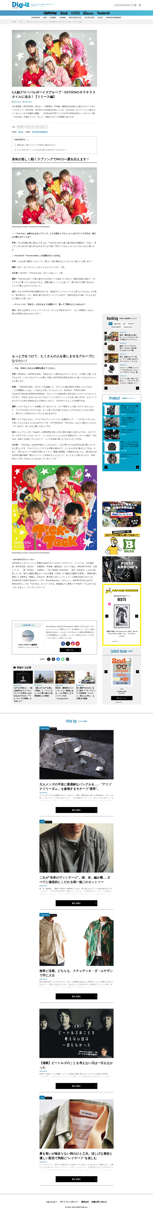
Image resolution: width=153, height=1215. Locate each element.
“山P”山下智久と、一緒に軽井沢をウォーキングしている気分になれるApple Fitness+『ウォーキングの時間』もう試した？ (22, 694)
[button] (105, 388)
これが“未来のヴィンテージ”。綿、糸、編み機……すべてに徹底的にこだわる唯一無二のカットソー (75, 880)
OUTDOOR (89, 18)
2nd (124, 324)
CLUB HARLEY (116, 327)
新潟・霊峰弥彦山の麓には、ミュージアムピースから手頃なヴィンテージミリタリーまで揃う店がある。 (129, 337)
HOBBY (53, 18)
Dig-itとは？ (51, 1202)
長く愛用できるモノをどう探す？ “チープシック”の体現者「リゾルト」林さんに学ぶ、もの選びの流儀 (85, 693)
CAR (45, 18)
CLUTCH (131, 324)
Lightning (117, 324)
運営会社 (85, 1202)
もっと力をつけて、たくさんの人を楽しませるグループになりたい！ (40, 150)
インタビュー (42, 127)
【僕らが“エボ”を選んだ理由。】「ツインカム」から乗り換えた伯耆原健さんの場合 (43, 692)
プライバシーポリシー (69, 1202)
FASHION (36, 18)
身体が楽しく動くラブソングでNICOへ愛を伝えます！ (35, 145)
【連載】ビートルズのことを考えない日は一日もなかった (76, 1065)
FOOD (100, 18)
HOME (14, 22)
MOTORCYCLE (75, 18)
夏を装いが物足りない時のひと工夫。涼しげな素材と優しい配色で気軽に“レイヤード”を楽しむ (76, 1156)
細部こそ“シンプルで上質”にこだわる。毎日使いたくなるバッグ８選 (129, 348)
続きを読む (76, 810)
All (111, 324)
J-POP (21, 127)
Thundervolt (127, 327)
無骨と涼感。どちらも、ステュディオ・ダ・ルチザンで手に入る (76, 973)
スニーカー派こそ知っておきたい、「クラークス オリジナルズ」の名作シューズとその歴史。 (129, 381)
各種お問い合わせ (99, 1202)
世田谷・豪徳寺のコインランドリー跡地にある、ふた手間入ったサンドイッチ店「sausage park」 (64, 693)
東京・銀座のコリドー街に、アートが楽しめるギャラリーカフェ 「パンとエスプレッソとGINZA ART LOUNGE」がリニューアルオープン (129, 359)
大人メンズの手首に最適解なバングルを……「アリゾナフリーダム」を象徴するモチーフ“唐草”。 (75, 786)
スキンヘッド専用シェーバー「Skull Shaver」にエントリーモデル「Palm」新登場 (129, 370)
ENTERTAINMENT (113, 18)
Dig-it (21, 22)
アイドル (31, 127)
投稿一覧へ (70, 650)
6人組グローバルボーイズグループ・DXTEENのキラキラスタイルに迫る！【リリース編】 (54, 22)
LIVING (63, 18)
